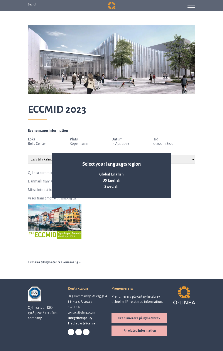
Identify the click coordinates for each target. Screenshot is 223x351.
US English (112, 180)
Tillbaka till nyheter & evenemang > (54, 262)
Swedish (111, 187)
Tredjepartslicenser (82, 323)
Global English (111, 174)
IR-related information (139, 330)
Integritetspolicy (80, 318)
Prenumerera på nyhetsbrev (139, 318)
